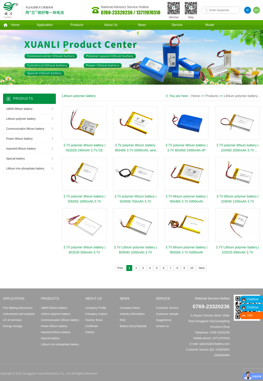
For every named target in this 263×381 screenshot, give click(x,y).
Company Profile (95, 310)
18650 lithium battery (30, 109)
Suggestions (164, 322)
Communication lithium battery (30, 129)
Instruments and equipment (20, 316)
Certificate (91, 328)
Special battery (30, 159)
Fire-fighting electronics (17, 310)
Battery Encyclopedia (133, 328)
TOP (250, 315)
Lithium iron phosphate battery (30, 169)
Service (177, 25)
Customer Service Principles (174, 310)
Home (11, 25)
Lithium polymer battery (30, 119)
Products (76, 25)
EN (256, 10)
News (142, 25)
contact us (162, 328)
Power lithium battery (30, 139)
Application (45, 25)
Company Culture (96, 316)
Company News (130, 310)
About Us (111, 25)
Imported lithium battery (30, 149)
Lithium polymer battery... (242, 96)
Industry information (132, 316)
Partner (90, 334)
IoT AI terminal (12, 322)
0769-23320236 (211, 309)
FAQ (123, 322)
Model (209, 25)
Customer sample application (174, 316)
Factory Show (94, 322)
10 (192, 268)
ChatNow (253, 299)
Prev (120, 268)
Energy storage (12, 328)
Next (202, 268)
